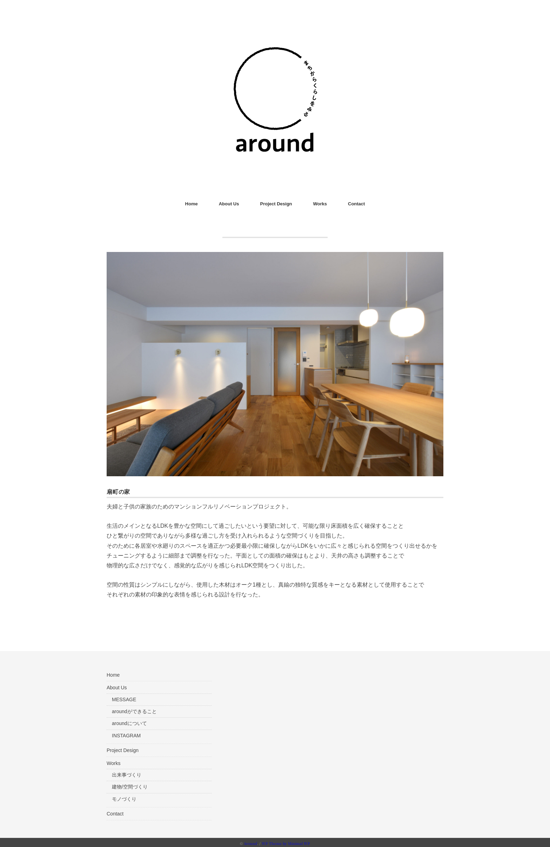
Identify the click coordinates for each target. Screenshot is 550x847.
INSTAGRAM (126, 734)
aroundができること (134, 709)
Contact (356, 203)
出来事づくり (126, 773)
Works (320, 203)
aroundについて (129, 721)
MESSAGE (124, 698)
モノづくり (124, 797)
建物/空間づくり (130, 785)
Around (250, 841)
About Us (229, 203)
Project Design (276, 203)
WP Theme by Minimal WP (286, 841)
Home (191, 203)
